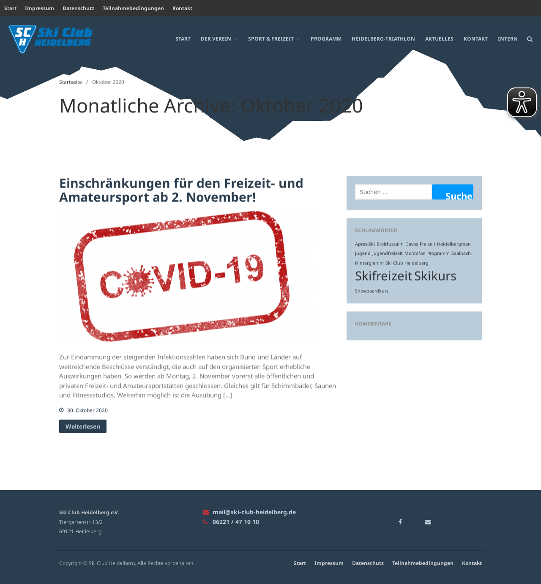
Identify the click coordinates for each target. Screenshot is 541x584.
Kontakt (182, 8)
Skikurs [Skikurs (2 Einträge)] (435, 275)
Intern (508, 38)
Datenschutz (78, 8)
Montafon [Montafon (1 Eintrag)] (415, 253)
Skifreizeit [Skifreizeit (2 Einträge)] (384, 275)
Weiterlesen (83, 426)
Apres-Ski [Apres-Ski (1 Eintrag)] (365, 244)
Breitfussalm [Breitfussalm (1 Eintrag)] (390, 244)
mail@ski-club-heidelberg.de (249, 512)
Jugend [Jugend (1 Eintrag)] (363, 253)
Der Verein (216, 38)
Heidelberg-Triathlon (383, 38)
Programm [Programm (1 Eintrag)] (438, 253)
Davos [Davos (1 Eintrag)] (411, 244)
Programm (326, 38)
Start (10, 8)
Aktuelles (439, 38)
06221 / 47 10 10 (231, 522)
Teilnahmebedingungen (133, 8)
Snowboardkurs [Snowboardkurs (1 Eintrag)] (371, 291)
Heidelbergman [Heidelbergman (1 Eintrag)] (454, 244)
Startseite (70, 81)
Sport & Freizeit (271, 38)
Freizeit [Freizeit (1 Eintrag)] (427, 244)
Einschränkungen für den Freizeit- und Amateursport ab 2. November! (181, 189)
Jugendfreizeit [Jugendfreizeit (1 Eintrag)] (387, 253)
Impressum (39, 8)
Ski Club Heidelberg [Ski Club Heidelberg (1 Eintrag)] (407, 263)
